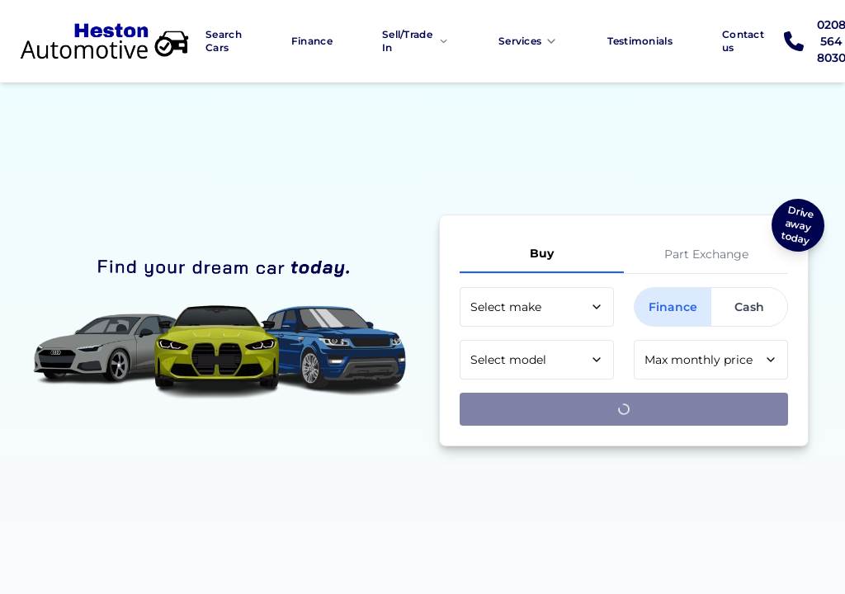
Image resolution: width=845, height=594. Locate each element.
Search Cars (223, 41)
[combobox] (537, 307)
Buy (542, 253)
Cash (749, 306)
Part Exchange (706, 254)
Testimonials (640, 41)
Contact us (743, 41)
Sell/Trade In (415, 41)
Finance (312, 41)
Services (528, 41)
